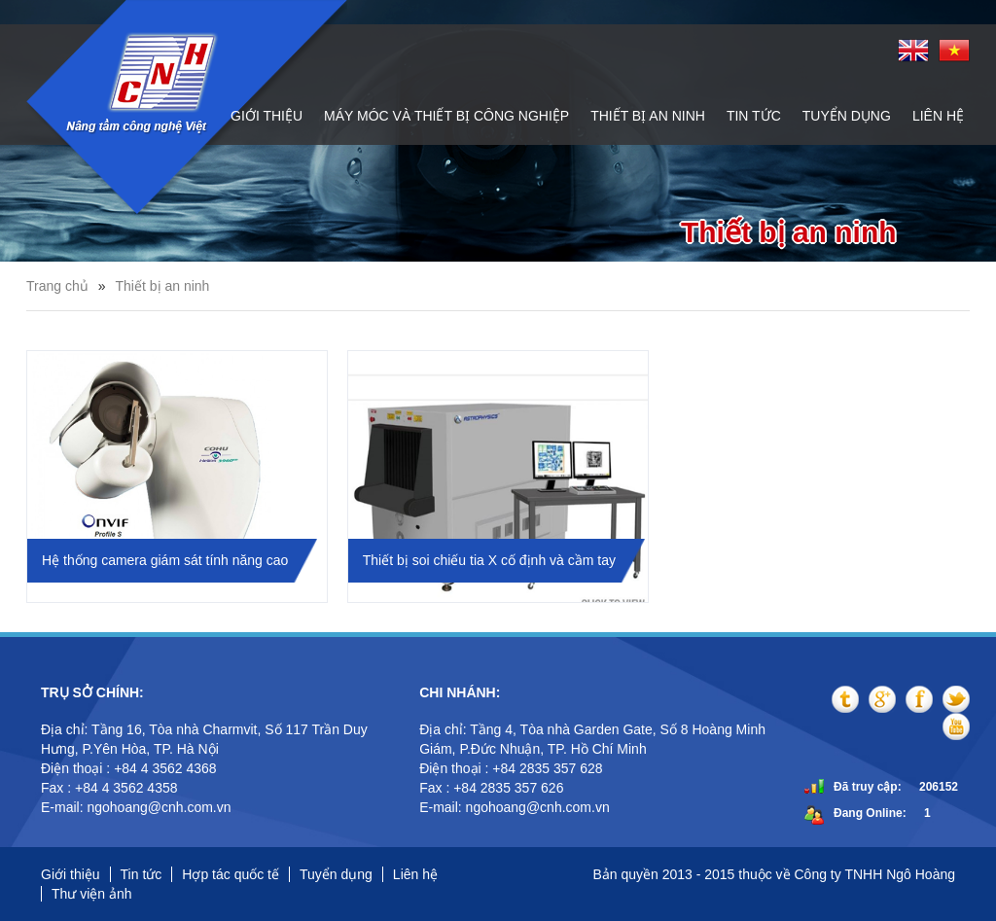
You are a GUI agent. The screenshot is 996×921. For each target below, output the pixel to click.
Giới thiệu (266, 116)
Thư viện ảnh (92, 894)
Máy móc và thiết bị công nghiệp (446, 116)
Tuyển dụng (846, 116)
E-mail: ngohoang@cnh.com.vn (137, 807)
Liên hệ (938, 116)
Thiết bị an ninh (647, 116)
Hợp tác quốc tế (230, 874)
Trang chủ (57, 286)
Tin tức (754, 116)
